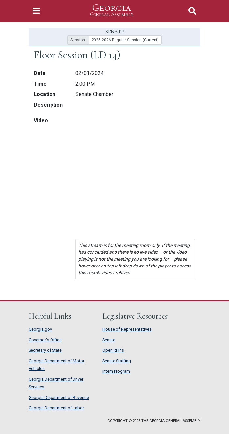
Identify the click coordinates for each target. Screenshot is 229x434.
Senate (108, 339)
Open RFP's (113, 350)
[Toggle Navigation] (36, 11)
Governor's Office (45, 339)
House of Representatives (127, 329)
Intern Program (116, 371)
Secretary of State (45, 350)
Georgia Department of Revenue (59, 397)
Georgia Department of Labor (56, 407)
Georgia (111, 10)
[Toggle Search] (192, 11)
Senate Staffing (116, 360)
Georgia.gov (40, 329)
